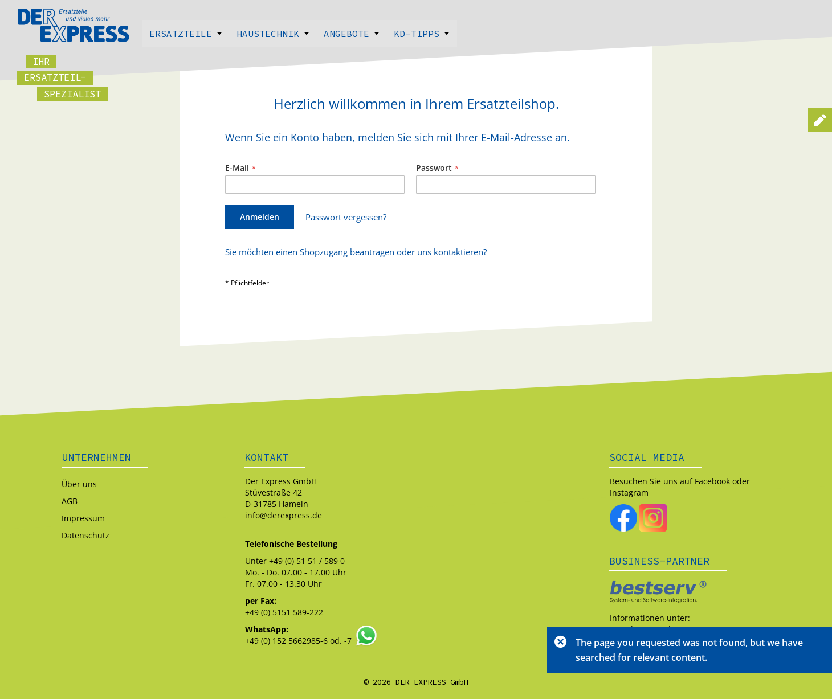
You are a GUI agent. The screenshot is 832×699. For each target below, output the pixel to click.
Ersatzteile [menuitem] (186, 33)
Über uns (79, 484)
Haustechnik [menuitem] (273, 33)
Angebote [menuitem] (352, 33)
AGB (70, 501)
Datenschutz (85, 535)
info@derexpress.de (283, 515)
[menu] (416, 33)
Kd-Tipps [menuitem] (422, 33)
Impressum (83, 518)
